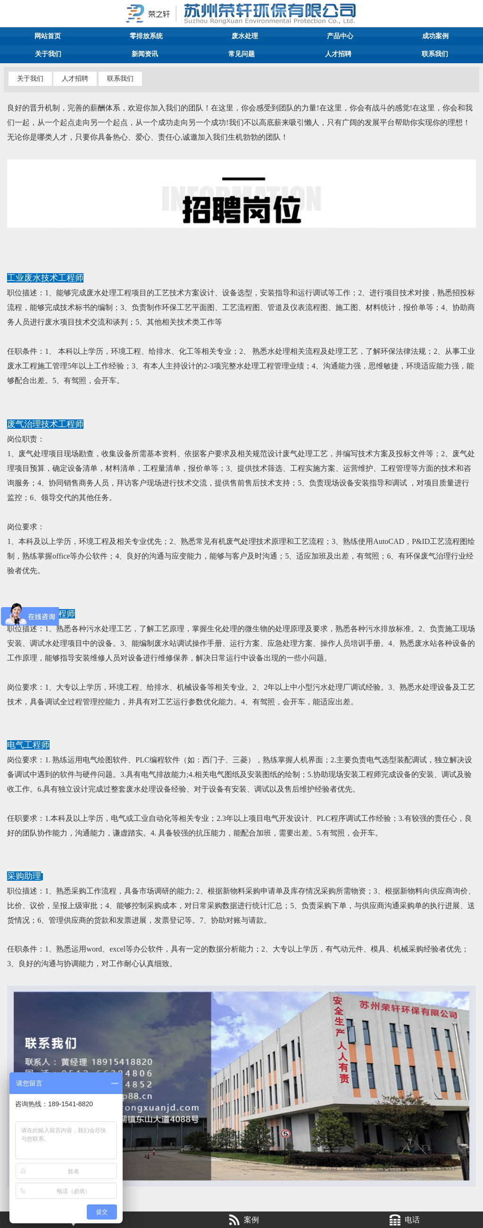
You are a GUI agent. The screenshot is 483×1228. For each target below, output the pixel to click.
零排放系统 (146, 36)
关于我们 (48, 54)
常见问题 (241, 54)
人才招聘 (338, 54)
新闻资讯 (145, 54)
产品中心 (340, 36)
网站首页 (47, 36)
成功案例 (435, 36)
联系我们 (435, 54)
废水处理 (245, 36)
